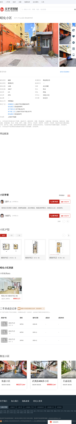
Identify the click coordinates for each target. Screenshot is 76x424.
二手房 (8, 2)
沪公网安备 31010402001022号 (11, 421)
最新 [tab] (68, 195)
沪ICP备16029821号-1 (26, 421)
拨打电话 (54, 201)
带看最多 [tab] (62, 195)
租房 (14, 2)
